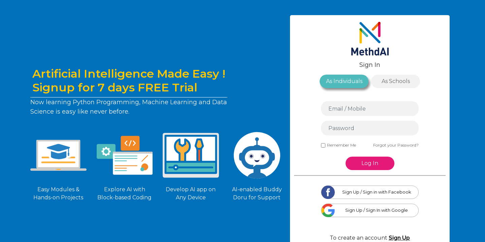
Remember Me (338, 145)
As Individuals (344, 81)
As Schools (396, 81)
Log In (369, 163)
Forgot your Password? (396, 145)
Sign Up (399, 238)
